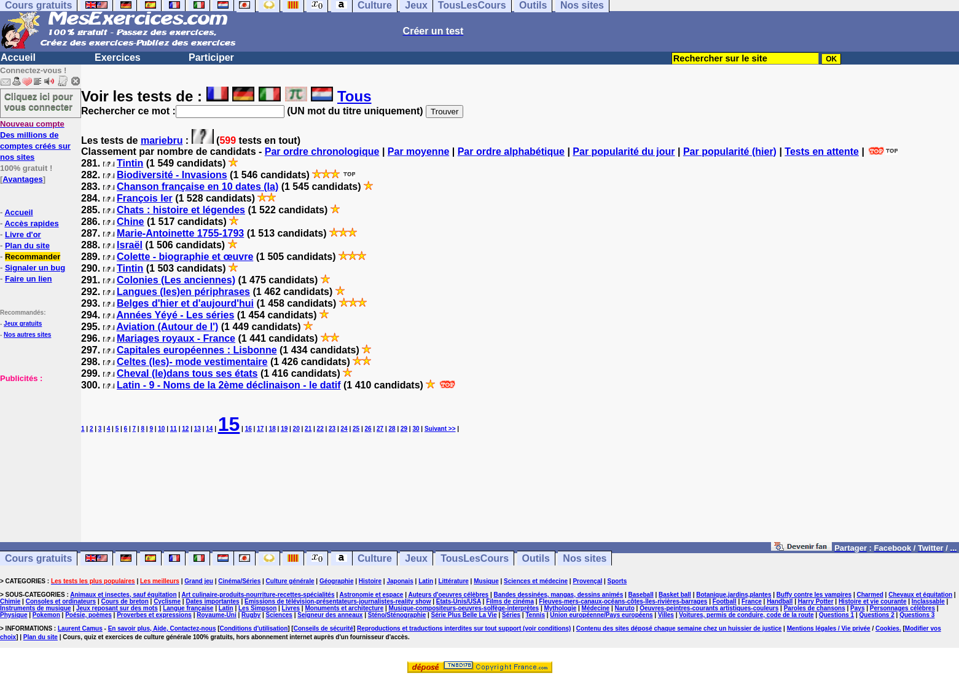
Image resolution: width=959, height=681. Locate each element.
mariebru (161, 140)
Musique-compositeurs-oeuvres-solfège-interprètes (464, 608)
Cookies (887, 628)
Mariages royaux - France (176, 338)
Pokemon (46, 615)
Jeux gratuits (23, 323)
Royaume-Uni (216, 615)
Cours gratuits (38, 558)
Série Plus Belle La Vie (464, 615)
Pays (857, 608)
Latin (425, 581)
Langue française (188, 608)
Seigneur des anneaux (329, 615)
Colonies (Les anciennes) (176, 280)
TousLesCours (474, 558)
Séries (511, 615)
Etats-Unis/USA (458, 601)
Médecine (596, 608)
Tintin (130, 163)
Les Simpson (257, 608)
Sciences (279, 615)
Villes (666, 615)
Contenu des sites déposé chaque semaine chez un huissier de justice (679, 628)
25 (356, 428)
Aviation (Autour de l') (167, 326)
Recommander (32, 256)
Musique (486, 581)
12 (185, 428)
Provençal (587, 581)
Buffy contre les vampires (814, 594)
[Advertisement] (37, 445)
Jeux (416, 558)
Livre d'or (23, 234)
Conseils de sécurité (323, 628)
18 (272, 428)
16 (248, 428)
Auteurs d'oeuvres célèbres (448, 594)
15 (229, 424)
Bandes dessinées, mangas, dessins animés (559, 594)
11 (173, 428)
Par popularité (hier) (730, 151)
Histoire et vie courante (873, 601)
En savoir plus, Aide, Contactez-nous (162, 628)
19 (284, 428)
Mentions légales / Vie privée (829, 628)
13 (197, 428)
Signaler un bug (35, 267)
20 (296, 428)
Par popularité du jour (624, 151)
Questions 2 (876, 615)
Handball (780, 601)
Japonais (399, 581)
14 (209, 428)
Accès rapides (31, 223)
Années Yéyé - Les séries (175, 315)
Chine (130, 221)
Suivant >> (440, 428)
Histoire (370, 581)
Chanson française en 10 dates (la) (197, 186)
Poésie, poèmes (88, 615)
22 (320, 428)
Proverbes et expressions (154, 615)
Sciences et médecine (536, 581)
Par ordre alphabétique (511, 151)
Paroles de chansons (814, 608)
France (752, 601)
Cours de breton (125, 601)
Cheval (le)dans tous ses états (187, 373)
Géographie (336, 581)
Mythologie (560, 608)
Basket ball (675, 594)
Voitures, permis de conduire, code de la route (746, 615)
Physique (13, 615)
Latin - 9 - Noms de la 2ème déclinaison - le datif (229, 385)
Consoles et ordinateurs (61, 601)
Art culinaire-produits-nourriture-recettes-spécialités (258, 594)
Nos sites (584, 558)
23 (332, 428)
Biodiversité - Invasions (172, 175)
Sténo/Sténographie (397, 615)
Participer (211, 57)
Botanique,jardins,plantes (733, 594)
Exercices (118, 57)
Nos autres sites (27, 334)
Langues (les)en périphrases (183, 291)
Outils (536, 558)
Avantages (22, 179)
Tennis (534, 615)
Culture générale (290, 581)
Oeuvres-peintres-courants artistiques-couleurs (709, 608)
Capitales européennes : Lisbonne (197, 350)
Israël (130, 245)
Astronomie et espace (371, 594)
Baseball (641, 594)
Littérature (453, 581)
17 (260, 428)
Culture (375, 558)
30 (415, 428)
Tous (354, 96)
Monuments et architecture (344, 608)
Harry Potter (816, 601)
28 (391, 428)
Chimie (10, 601)
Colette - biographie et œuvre (185, 256)
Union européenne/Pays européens (601, 615)
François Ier (145, 198)
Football (725, 601)
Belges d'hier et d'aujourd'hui (185, 303)
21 (308, 428)
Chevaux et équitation (920, 594)
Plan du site (27, 245)
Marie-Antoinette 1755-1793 (180, 233)
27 (380, 428)
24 (344, 428)
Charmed (869, 594)
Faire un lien (28, 278)
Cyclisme (167, 601)
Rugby (250, 615)
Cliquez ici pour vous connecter (38, 101)
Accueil (18, 57)
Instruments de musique (35, 608)
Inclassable (928, 601)
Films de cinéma (510, 601)
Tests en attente (822, 151)
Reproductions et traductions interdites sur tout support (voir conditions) (464, 628)
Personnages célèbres (902, 608)
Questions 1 (836, 615)
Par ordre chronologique (322, 151)
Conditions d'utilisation (254, 628)
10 (161, 428)
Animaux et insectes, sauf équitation (123, 594)
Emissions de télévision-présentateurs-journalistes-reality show (338, 601)
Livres (291, 608)
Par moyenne (418, 151)
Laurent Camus (80, 628)
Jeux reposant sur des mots (117, 608)
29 (404, 428)
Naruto (625, 608)
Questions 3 (916, 615)
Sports (617, 581)
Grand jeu (198, 581)
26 (368, 428)
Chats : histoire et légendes (181, 210)
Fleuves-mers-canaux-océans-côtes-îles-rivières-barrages (623, 601)
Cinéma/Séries (239, 581)
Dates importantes (212, 601)
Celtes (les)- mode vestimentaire (192, 361)
